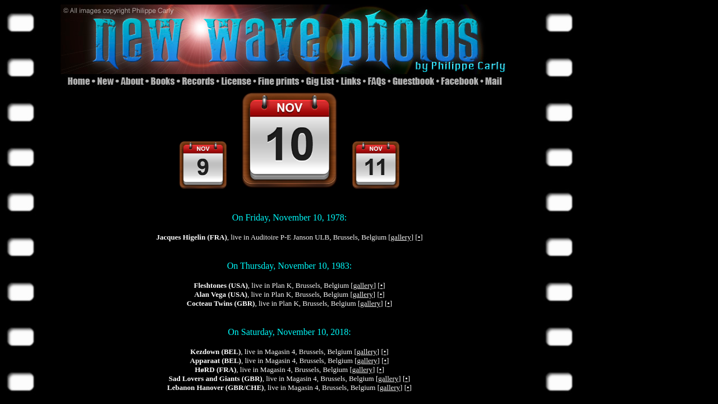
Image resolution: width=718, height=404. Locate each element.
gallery (401, 237)
